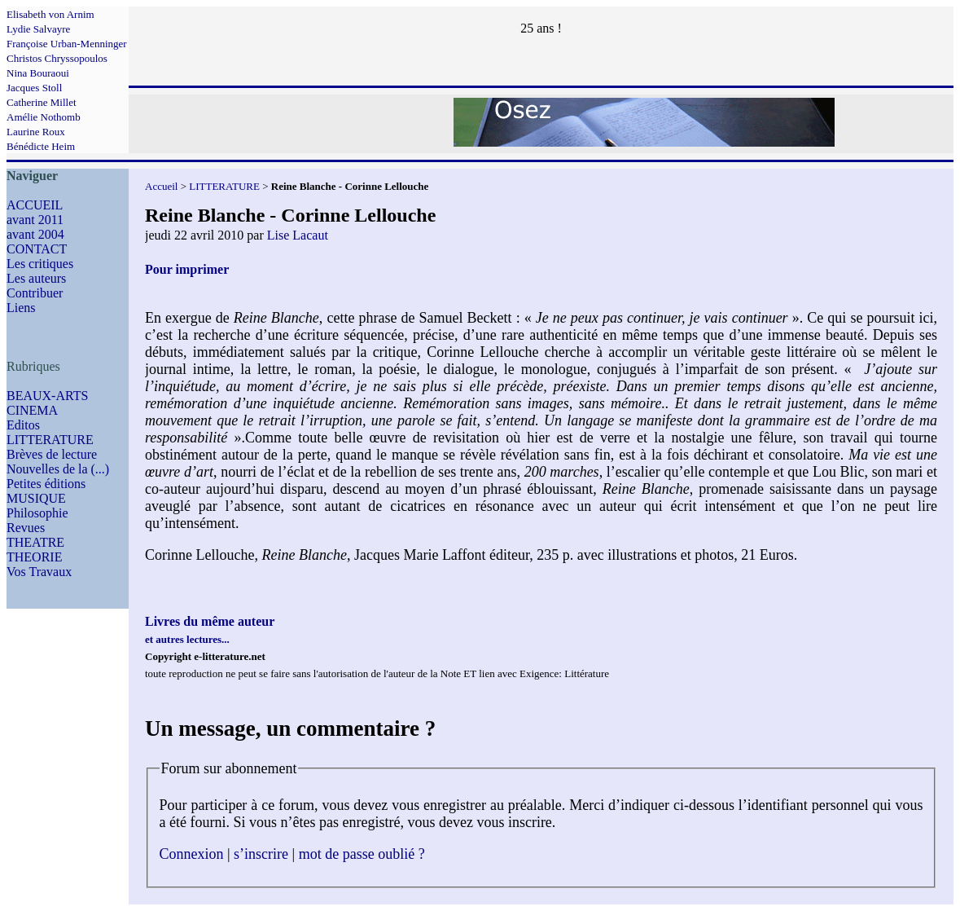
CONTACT (37, 249)
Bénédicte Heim (41, 146)
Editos (23, 425)
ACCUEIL (35, 205)
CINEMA (32, 410)
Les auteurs (36, 278)
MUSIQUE (36, 498)
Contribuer (35, 293)
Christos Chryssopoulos (57, 58)
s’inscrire (261, 854)
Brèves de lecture (52, 454)
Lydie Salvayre (38, 29)
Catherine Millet (42, 102)
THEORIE (34, 557)
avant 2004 (35, 234)
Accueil (161, 186)
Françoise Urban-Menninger (67, 43)
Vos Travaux (39, 572)
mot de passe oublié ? (362, 854)
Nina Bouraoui (38, 73)
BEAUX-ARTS (47, 396)
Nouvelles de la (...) (58, 469)
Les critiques (40, 264)
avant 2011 (35, 220)
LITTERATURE (50, 440)
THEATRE (35, 542)
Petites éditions (46, 484)
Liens (21, 308)
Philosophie (37, 513)
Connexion (192, 854)
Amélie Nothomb (44, 117)
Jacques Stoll (34, 87)
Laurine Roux (36, 131)
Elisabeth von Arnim (50, 14)
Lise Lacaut (297, 235)
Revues (26, 528)
